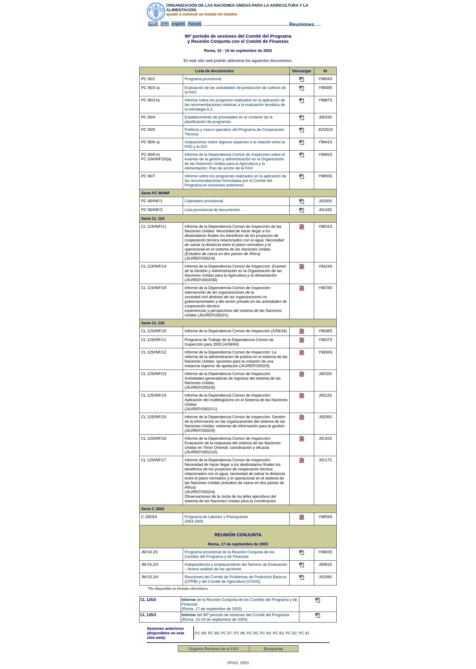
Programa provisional (203, 79)
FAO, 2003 (239, 662)
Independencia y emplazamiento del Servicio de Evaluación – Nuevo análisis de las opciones (236, 566)
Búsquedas (273, 649)
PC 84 (265, 633)
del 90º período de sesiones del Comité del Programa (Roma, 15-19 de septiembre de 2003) (235, 617)
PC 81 (304, 633)
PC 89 (200, 633)
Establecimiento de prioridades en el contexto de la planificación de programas (229, 119)
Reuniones (301, 24)
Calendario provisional (204, 201)
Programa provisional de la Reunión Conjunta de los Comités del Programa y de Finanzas (229, 554)
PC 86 (239, 633)
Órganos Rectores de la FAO (213, 649)
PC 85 (252, 633)
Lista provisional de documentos (212, 209)
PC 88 (213, 633)
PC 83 (278, 633)
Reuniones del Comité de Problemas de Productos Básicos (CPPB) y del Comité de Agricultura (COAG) (236, 579)
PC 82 (291, 633)
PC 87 (226, 633)
